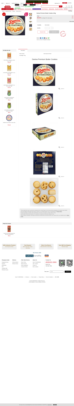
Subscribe (68, 271)
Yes (45, 1)
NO (46, 1)
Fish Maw (22, 6)
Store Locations (35, 266)
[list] (27, 6)
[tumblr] (44, 38)
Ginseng (25, 4)
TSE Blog (70, 10)
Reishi (28, 4)
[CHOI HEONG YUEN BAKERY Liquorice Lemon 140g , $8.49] (9, 97)
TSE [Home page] (7, 6)
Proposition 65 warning (46, 39)
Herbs (26, 6)
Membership (4, 265)
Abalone (37, 4)
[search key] (50, 6)
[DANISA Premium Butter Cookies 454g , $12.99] (9, 122)
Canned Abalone (17, 6)
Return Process (24, 263)
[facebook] (40, 38)
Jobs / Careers (35, 263)
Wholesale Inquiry (5, 269)
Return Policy (23, 262)
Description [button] (23, 50)
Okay (55, 404)
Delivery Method (15, 262)
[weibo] (46, 38)
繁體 (58, 277)
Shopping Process (5, 262)
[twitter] (42, 38)
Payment (3, 263)
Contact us (27, 277)
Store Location (34, 277)
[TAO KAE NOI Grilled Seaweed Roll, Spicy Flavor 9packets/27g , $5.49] (9, 233)
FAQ (2, 266)
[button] (12, 9)
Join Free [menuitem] (69, 2)
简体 (56, 277)
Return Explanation (24, 265)
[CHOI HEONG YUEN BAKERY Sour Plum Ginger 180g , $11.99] (9, 85)
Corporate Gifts (4, 268)
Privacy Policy (59, 211)
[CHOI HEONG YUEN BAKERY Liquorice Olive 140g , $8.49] (9, 110)
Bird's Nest (17, 4)
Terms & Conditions (49, 277)
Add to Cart (54, 31)
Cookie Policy (49, 404)
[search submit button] (60, 6)
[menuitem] (4, 3)
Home (3, 11)
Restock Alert (42, 31)
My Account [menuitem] (57, 3)
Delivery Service (15, 263)
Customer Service (24, 266)
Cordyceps (21, 4)
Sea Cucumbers (32, 4)
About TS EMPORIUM (37, 262)
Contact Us (35, 265)
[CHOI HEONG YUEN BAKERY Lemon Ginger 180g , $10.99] (9, 72)
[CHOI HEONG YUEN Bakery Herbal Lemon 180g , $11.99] (9, 60)
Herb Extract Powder (30, 6)
